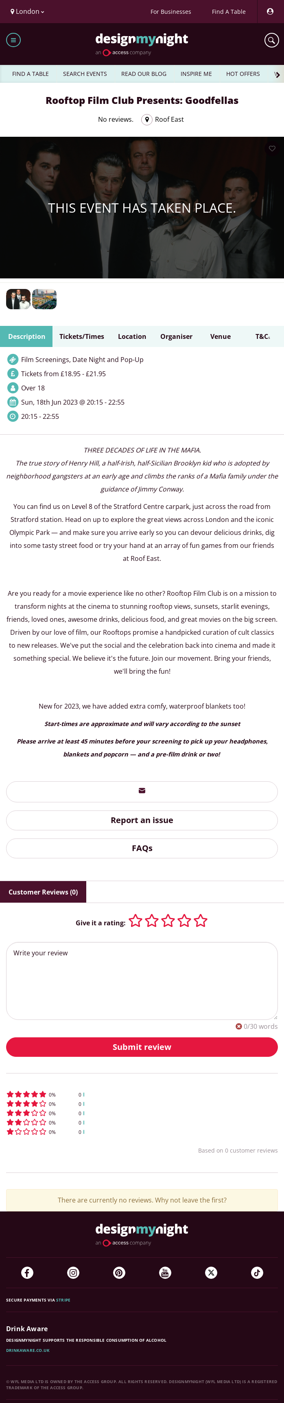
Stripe (63, 1300)
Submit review (142, 1046)
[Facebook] (27, 1273)
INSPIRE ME (196, 74)
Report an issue (142, 820)
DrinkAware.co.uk (28, 1350)
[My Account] (270, 11)
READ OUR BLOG (143, 74)
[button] (142, 1094)
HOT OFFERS (243, 74)
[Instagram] (73, 1273)
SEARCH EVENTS (85, 74)
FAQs (142, 848)
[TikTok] (257, 1273)
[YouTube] (165, 1273)
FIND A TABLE (30, 74)
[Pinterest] (119, 1273)
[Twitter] (211, 1273)
